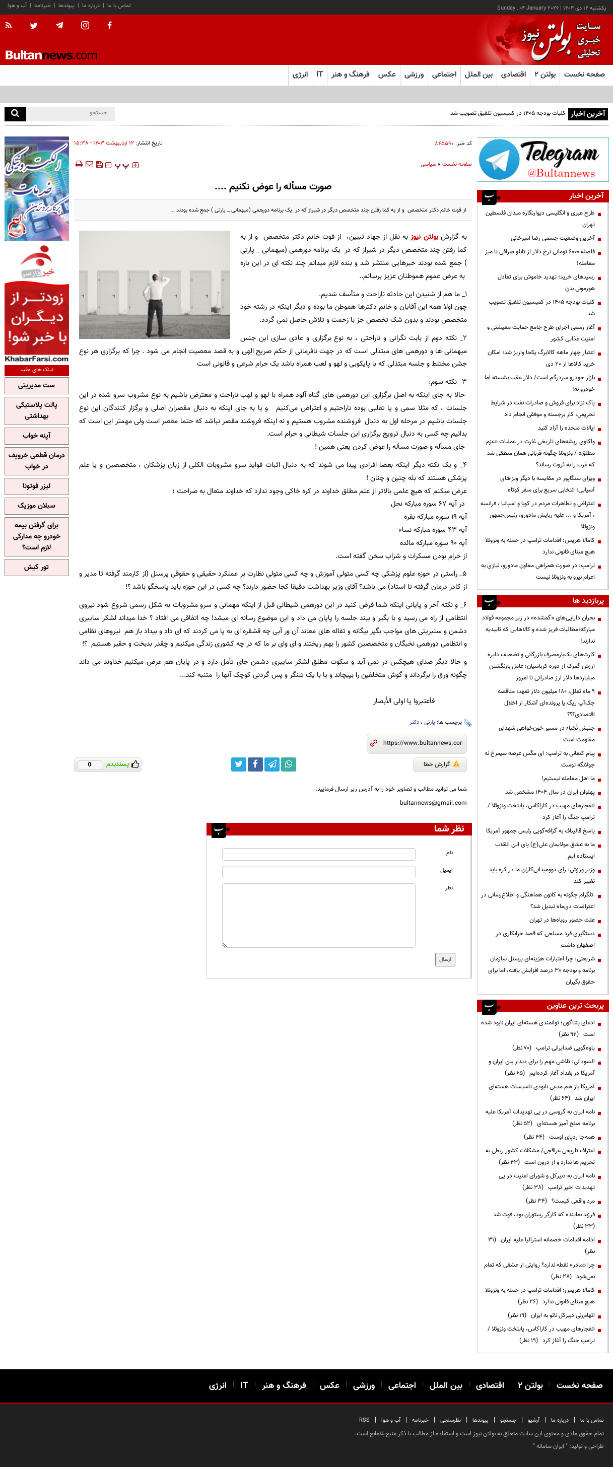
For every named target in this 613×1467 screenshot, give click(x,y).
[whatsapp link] (288, 764)
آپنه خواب (36, 436)
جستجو (508, 1420)
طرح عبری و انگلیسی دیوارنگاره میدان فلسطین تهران (540, 218)
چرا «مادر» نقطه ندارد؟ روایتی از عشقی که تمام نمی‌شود (539, 1271)
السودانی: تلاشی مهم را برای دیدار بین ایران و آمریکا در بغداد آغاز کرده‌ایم (542, 1067)
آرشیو (533, 1420)
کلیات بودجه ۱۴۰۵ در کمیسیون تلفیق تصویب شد (508, 113)
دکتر (414, 722)
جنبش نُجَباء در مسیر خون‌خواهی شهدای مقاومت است (547, 734)
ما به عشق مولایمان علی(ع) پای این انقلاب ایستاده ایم (545, 850)
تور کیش (36, 567)
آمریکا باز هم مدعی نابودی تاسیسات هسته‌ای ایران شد (542, 1092)
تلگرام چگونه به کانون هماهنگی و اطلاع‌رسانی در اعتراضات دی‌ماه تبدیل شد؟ (538, 900)
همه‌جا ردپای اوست (559, 1137)
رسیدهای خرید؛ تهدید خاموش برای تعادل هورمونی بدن (546, 282)
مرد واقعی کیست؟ (560, 1201)
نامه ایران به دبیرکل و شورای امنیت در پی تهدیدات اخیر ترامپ (547, 1181)
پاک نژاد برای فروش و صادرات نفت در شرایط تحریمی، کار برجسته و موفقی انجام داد (543, 408)
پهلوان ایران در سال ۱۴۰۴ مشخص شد (550, 792)
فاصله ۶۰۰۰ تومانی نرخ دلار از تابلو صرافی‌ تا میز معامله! (540, 257)
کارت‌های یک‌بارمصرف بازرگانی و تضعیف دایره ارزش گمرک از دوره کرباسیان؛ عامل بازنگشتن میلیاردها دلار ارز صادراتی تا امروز (541, 666)
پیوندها (66, 6)
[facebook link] (255, 764)
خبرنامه (42, 6)
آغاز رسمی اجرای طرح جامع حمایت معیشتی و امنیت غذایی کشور (541, 333)
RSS (364, 1420)
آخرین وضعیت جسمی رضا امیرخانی (553, 238)
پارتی (429, 722)
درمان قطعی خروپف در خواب (37, 461)
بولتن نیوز (424, 237)
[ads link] (543, 159)
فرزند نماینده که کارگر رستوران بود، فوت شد (542, 1220)
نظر (449, 888)
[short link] (422, 743)
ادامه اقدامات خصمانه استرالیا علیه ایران (541, 1245)
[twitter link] (238, 764)
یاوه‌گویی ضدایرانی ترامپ (553, 1048)
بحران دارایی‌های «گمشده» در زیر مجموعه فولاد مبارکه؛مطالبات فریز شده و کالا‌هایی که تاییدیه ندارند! (538, 629)
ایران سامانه (550, 1446)
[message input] (319, 915)
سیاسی (428, 164)
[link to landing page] (558, 40)
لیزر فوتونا (36, 486)
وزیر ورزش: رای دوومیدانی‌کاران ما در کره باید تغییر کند (542, 875)
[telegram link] (272, 764)
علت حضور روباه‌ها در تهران (562, 920)
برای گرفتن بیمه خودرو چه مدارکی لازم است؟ (36, 536)
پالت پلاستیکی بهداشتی (36, 411)
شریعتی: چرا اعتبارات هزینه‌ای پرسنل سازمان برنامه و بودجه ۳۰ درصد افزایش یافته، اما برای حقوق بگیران (541, 970)
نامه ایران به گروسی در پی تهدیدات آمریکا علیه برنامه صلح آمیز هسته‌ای (540, 1117)
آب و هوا (17, 6)
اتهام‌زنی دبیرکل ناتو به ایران (551, 1315)
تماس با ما (119, 6)
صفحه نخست (584, 75)
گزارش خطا (441, 764)
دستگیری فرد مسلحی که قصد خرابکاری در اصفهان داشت (545, 939)
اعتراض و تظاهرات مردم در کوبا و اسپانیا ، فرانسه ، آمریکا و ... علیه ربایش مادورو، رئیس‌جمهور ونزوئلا (538, 515)
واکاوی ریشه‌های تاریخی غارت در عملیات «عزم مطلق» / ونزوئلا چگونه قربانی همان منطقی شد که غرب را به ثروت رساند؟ (540, 453)
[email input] (319, 872)
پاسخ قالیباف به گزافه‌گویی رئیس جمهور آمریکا (540, 830)
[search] (15, 114)
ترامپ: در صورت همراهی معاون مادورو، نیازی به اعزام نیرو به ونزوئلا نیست (538, 571)
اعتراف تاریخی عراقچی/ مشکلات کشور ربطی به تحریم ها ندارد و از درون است (540, 1156)
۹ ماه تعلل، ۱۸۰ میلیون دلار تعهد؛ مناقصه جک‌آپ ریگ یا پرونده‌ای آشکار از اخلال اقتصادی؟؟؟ (546, 703)
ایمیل (446, 870)
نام (449, 853)
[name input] (319, 854)
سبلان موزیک (36, 506)
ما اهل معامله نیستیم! (568, 778)
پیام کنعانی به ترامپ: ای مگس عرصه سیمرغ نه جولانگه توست (540, 759)
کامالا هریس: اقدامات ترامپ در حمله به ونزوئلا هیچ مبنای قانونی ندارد (540, 546)
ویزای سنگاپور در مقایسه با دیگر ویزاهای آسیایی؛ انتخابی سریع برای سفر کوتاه (547, 484)
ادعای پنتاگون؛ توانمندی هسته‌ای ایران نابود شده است (538, 1028)
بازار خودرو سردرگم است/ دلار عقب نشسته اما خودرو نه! (540, 383)
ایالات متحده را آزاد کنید (566, 428)
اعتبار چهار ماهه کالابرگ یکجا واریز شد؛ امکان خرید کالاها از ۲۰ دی (541, 358)
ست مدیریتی (36, 385)
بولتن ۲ (545, 75)
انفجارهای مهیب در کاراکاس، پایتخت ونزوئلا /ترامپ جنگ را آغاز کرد (541, 811)
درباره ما (91, 6)
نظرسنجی (450, 1420)
